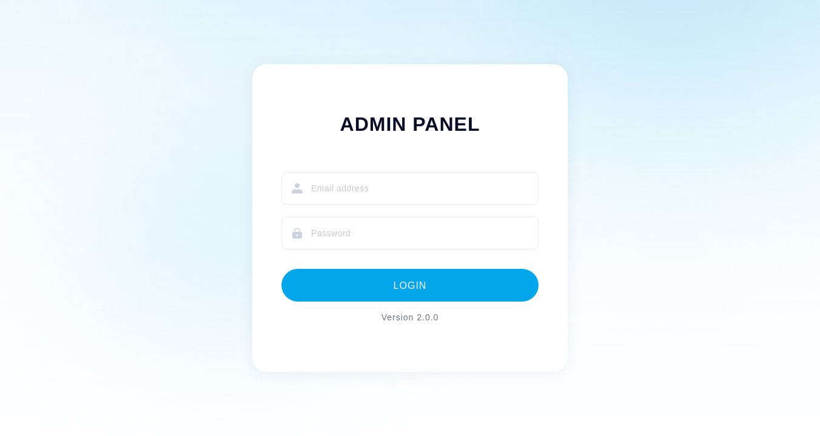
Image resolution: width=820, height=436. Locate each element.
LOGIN (410, 285)
